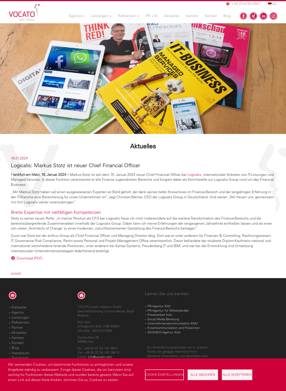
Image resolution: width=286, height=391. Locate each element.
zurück (16, 273)
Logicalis (194, 174)
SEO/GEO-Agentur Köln (164, 332)
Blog (15, 348)
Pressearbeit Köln (159, 315)
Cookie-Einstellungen (164, 375)
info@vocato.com (100, 357)
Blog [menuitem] (227, 16)
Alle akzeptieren (237, 375)
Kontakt (18, 342)
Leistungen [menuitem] (100, 16)
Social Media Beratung (163, 319)
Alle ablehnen (202, 375)
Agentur (18, 312)
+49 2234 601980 (245, 3)
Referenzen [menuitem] (128, 16)
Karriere (18, 337)
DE (272, 4)
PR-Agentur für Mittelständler (168, 310)
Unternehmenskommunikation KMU (172, 323)
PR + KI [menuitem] (152, 16)
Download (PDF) (29, 258)
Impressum (20, 353)
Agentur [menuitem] (76, 16)
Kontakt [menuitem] (211, 16)
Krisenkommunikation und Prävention (173, 328)
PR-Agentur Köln (159, 306)
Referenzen (21, 322)
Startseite (18, 307)
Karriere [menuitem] (192, 16)
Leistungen (20, 317)
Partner (17, 327)
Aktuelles (19, 332)
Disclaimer (20, 358)
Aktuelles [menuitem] (171, 16)
